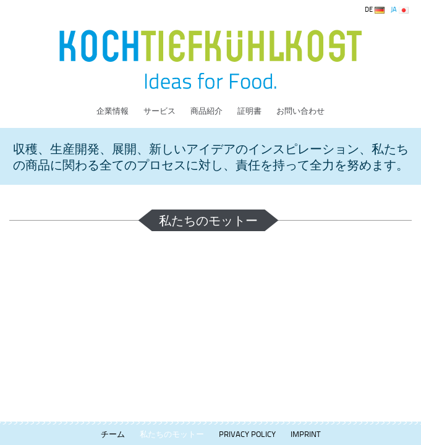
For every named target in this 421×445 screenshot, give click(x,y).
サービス (159, 110)
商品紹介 (206, 110)
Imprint (305, 433)
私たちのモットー (172, 433)
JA (400, 9)
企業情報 (112, 110)
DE (375, 9)
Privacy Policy (247, 433)
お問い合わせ (300, 110)
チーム (113, 433)
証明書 (249, 110)
